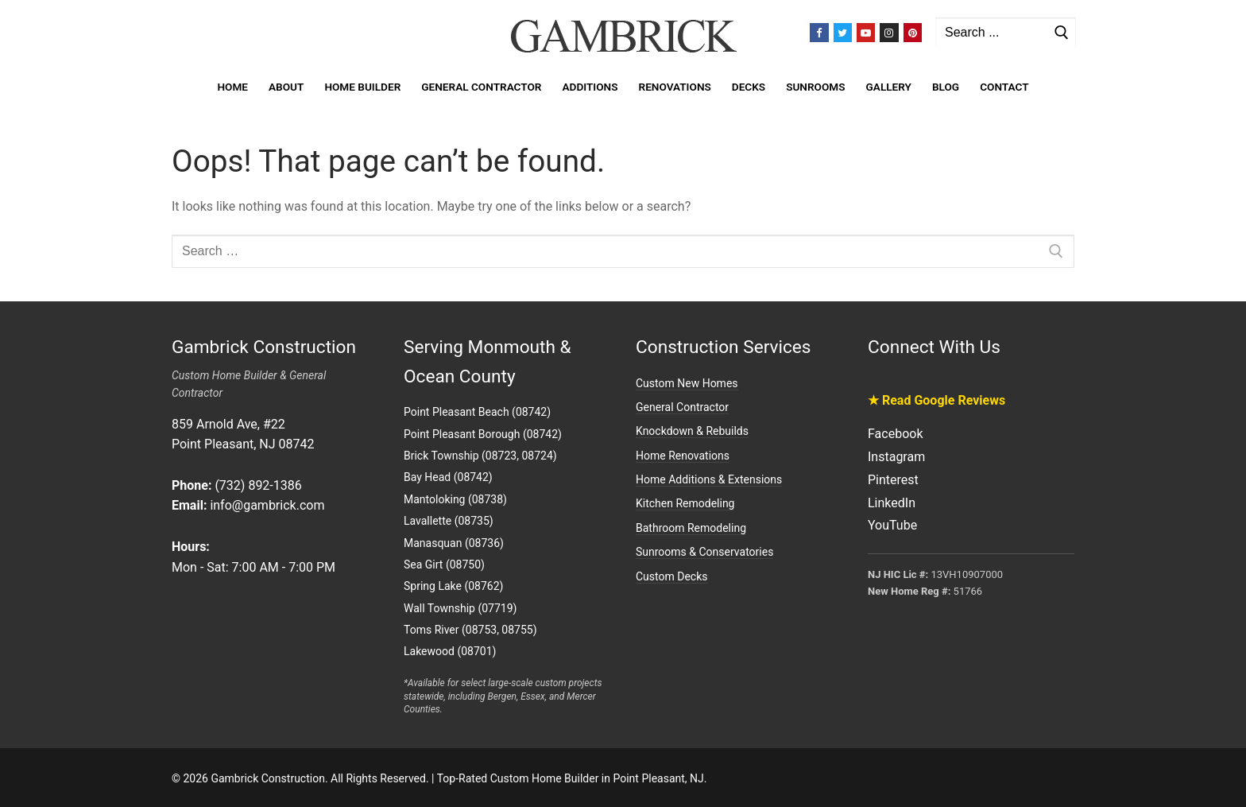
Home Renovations (682, 455)
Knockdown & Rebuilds (692, 431)
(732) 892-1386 (258, 485)
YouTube (892, 525)
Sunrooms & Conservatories (704, 551)
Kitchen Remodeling (685, 503)
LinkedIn (891, 502)
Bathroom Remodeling (691, 528)
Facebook (895, 433)
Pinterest (893, 479)
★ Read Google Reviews (936, 400)
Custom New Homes (687, 383)
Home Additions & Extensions (709, 479)
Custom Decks (672, 576)
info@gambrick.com (267, 505)
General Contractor (682, 407)
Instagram (896, 456)
